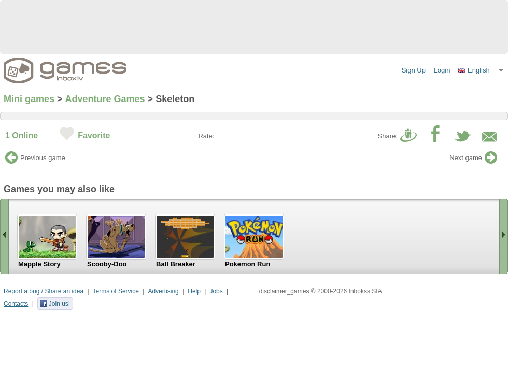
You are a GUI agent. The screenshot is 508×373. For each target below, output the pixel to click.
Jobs (215, 291)
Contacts (16, 303)
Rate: (206, 136)
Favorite (94, 135)
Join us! (54, 303)
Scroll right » (503, 236)
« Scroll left (4, 236)
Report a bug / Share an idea (43, 291)
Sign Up (414, 70)
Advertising (163, 291)
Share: (388, 136)
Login (442, 70)
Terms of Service (116, 291)
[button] (481, 70)
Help (194, 291)
